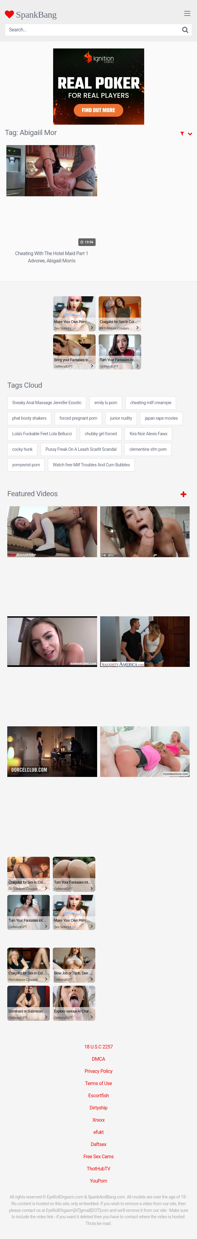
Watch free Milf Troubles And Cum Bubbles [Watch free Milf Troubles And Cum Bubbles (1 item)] (91, 465)
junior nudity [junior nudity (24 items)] (121, 418)
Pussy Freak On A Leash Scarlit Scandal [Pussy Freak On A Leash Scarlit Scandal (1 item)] (81, 449)
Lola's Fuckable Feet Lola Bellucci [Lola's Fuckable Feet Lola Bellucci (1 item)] (42, 433)
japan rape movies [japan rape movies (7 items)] (161, 418)
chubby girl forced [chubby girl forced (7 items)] (101, 433)
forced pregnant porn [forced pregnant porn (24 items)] (78, 418)
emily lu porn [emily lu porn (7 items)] (105, 402)
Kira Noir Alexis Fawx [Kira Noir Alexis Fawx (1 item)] (148, 433)
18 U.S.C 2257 (98, 1047)
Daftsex (98, 1144)
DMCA (98, 1059)
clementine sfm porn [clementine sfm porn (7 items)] (147, 449)
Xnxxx (98, 1120)
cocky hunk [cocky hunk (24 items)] (22, 449)
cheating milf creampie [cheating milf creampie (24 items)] (150, 402)
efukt (98, 1132)
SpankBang (30, 14)
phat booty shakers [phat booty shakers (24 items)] (29, 418)
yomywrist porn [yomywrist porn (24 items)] (26, 465)
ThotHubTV (98, 1169)
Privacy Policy (99, 1071)
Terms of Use (98, 1083)
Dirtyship (98, 1108)
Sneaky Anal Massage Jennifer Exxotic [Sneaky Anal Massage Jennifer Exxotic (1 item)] (46, 402)
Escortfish (98, 1095)
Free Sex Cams (98, 1156)
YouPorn (98, 1181)
